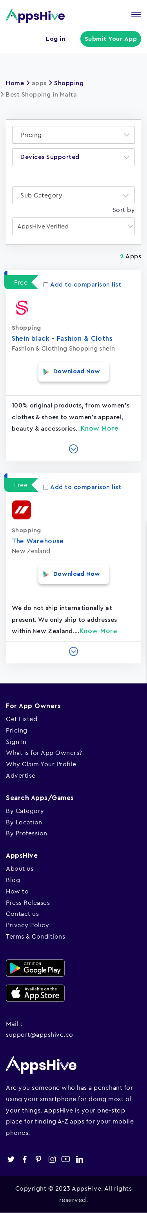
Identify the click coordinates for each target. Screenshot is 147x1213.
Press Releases (28, 902)
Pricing (16, 730)
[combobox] (73, 135)
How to (17, 891)
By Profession (26, 833)
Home (15, 83)
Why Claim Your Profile (41, 764)
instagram (52, 1159)
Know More (100, 428)
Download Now (76, 371)
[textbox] (33, 135)
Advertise (21, 775)
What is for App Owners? (44, 752)
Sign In (16, 741)
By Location (24, 822)
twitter (11, 1159)
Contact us (22, 913)
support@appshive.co (39, 1034)
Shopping (68, 83)
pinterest (38, 1159)
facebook (24, 1159)
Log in (55, 39)
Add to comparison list (82, 284)
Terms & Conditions (35, 936)
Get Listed (21, 719)
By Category (25, 811)
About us (19, 868)
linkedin (79, 1159)
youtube (66, 1159)
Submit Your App (111, 39)
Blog (13, 880)
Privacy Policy (27, 925)
